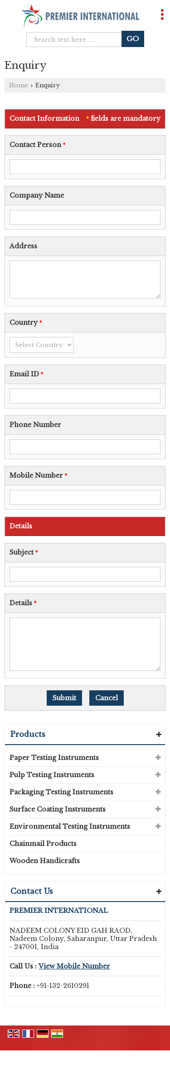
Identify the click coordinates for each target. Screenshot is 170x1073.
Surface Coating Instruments (58, 809)
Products (27, 734)
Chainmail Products (43, 844)
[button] (74, 966)
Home (18, 85)
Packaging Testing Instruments (61, 792)
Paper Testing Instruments (54, 758)
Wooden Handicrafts (45, 861)
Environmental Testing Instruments (70, 826)
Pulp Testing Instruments (52, 775)
